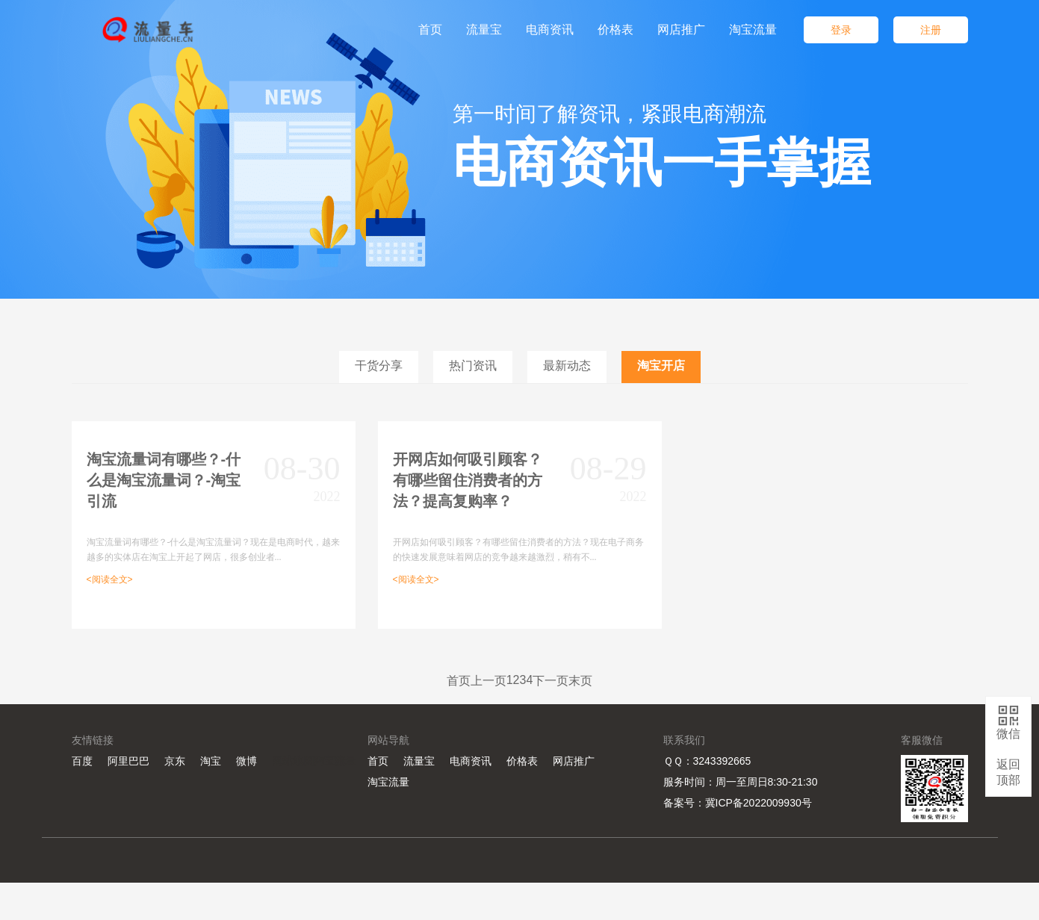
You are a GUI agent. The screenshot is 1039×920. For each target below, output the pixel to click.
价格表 (522, 761)
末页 (580, 680)
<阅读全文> (110, 579)
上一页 (488, 680)
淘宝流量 (388, 782)
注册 (930, 30)
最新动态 (567, 365)
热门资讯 (473, 365)
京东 (174, 761)
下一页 (550, 680)
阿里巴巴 (128, 761)
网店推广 (574, 761)
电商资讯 (470, 761)
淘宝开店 (661, 365)
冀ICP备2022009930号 (758, 803)
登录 (841, 30)
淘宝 (210, 761)
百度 (82, 761)
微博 (246, 761)
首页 (459, 680)
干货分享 (379, 365)
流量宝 (419, 761)
